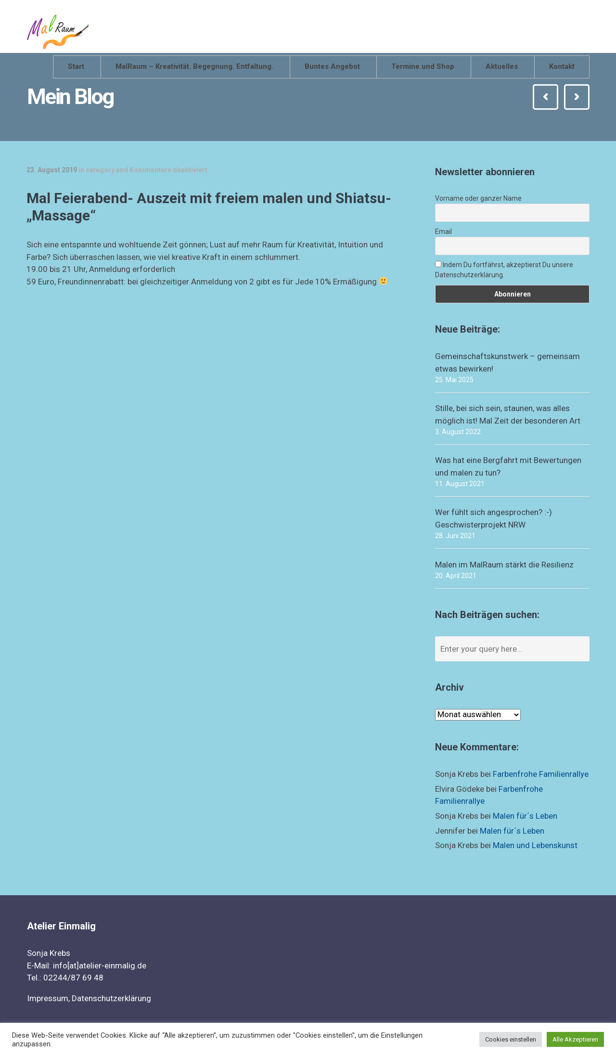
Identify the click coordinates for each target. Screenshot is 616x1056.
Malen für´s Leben (525, 816)
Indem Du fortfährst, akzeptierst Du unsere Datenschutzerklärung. (504, 270)
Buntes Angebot (332, 66)
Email (443, 231)
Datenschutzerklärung (111, 998)
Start (76, 66)
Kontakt (562, 66)
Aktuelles (502, 66)
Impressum (47, 998)
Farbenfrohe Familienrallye (541, 774)
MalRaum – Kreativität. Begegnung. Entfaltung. (194, 66)
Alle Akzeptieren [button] (575, 1039)
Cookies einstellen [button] (510, 1039)
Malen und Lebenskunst (535, 845)
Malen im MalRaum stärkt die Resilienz (504, 564)
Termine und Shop (422, 66)
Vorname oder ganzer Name (478, 198)
